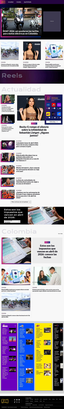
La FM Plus (27, 401)
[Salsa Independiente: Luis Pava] (43, 373)
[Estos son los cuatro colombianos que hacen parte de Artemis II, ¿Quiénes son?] (8, 118)
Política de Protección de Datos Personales (36, 407)
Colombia (18, 2)
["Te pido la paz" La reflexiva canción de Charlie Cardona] (43, 344)
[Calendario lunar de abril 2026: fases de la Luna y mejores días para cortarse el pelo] (8, 144)
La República (36, 401)
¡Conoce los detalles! (12, 221)
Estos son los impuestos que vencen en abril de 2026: (13, 213)
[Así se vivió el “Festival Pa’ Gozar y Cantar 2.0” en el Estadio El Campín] (26, 372)
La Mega (53, 399)
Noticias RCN (36, 399)
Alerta (50, 399)
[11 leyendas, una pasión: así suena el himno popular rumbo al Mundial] (26, 383)
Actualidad (10, 2)
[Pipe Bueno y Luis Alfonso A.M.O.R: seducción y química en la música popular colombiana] (26, 361)
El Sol (57, 399)
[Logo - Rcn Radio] (3, 2)
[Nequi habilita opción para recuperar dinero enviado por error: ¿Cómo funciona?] (54, 50)
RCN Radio (31, 399)
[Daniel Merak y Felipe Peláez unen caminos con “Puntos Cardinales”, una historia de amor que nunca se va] (26, 347)
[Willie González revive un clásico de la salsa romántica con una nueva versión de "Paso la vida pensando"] (43, 356)
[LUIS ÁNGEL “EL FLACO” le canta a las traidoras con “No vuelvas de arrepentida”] (26, 333)
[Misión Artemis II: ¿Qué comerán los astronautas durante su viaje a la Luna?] (8, 169)
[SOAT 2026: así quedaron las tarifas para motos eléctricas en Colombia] (22, 22)
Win (43, 401)
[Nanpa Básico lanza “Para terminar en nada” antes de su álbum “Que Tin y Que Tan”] (9, 361)
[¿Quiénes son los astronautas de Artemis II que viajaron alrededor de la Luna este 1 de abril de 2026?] (8, 194)
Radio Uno (60, 399)
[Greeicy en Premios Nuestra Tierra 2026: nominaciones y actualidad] (9, 340)
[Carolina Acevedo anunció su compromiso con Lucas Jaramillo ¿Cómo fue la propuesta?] (8, 99)
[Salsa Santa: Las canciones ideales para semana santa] (43, 366)
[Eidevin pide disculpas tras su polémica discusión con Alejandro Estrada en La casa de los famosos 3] (8, 157)
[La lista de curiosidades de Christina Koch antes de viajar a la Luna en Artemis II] (8, 181)
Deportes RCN (45, 399)
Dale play (54, 122)
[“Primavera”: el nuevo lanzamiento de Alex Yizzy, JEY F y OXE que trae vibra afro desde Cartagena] (9, 373)
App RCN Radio (27, 2)
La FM (41, 399)
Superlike (31, 401)
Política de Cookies (47, 407)
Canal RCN (27, 399)
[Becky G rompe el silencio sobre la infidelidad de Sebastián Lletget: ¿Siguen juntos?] (32, 50)
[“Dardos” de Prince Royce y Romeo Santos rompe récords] (9, 350)
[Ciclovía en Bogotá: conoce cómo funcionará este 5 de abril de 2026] (10, 50)
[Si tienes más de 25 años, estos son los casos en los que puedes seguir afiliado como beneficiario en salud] (46, 276)
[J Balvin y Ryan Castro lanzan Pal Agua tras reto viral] (9, 331)
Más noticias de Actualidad (20, 202)
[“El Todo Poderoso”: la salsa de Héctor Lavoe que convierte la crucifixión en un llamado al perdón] (43, 333)
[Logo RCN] (5, 401)
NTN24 (41, 401)
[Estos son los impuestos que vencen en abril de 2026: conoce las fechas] (17, 250)
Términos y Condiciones (24, 407)
